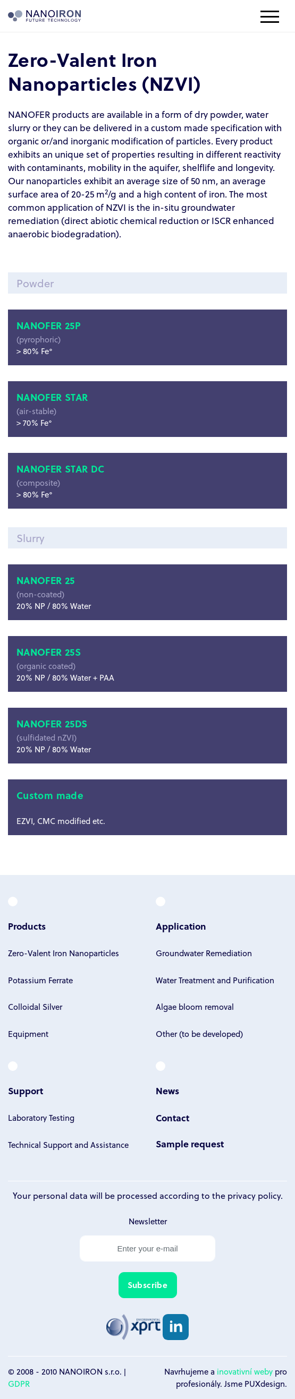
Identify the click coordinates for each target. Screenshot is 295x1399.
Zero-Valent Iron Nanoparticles (63, 953)
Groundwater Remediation (204, 953)
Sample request (190, 1144)
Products (27, 926)
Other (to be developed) (199, 1034)
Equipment (28, 1034)
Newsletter (148, 1221)
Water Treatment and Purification (215, 980)
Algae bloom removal (195, 1006)
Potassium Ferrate (40, 980)
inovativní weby (245, 1371)
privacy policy (254, 1195)
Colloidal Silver (35, 1006)
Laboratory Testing (41, 1117)
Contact (172, 1118)
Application (181, 926)
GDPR (19, 1383)
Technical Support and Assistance (68, 1145)
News (167, 1090)
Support (25, 1090)
